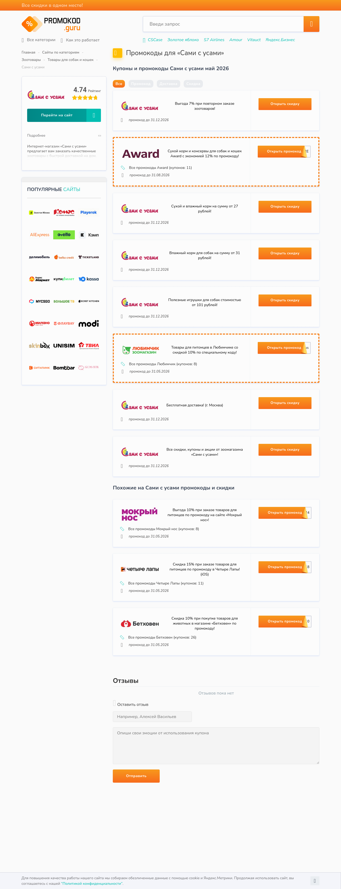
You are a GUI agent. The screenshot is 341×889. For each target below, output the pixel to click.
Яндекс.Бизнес (280, 40)
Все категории (38, 40)
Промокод (141, 96)
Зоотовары (95, 52)
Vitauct (254, 40)
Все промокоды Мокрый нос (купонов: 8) (160, 545)
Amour (235, 40)
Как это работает (80, 40)
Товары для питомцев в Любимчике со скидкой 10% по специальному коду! (204, 365)
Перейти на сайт (71, 100)
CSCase (155, 40)
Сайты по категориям (60, 52)
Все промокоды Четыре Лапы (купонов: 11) (162, 599)
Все (118, 96)
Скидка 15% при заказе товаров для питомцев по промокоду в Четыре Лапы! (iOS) (204, 585)
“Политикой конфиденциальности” (92, 883)
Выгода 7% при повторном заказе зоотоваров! (205, 119)
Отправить (136, 792)
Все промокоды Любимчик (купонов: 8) (159, 379)
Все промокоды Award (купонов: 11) (157, 181)
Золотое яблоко (183, 40)
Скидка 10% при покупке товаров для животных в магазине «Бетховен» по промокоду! (205, 640)
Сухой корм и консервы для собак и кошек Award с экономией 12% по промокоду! (205, 167)
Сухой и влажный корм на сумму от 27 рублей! (204, 222)
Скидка (193, 96)
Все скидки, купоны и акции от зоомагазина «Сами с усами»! (204, 468)
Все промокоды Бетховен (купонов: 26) (159, 654)
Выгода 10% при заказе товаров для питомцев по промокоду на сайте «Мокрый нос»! (205, 531)
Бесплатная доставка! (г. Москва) (195, 420)
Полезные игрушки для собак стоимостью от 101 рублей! (204, 317)
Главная (28, 52)
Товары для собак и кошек (135, 52)
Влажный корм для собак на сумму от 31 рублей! (204, 270)
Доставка (168, 96)
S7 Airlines (214, 40)
